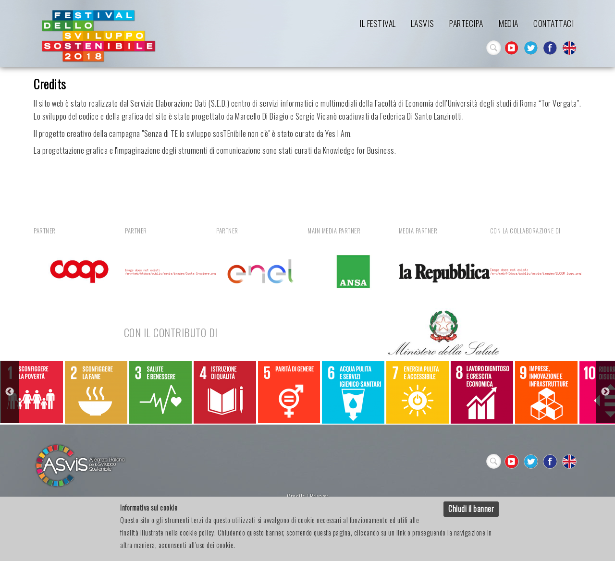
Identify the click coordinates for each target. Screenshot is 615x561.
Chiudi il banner (471, 508)
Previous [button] (9, 392)
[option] (32, 392)
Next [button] (605, 392)
